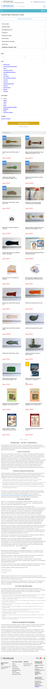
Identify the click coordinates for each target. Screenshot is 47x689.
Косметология (6, 87)
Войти (44, 10)
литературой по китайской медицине (11, 495)
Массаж (5, 89)
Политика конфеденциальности (40, 670)
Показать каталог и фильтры (24, 18)
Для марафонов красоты (7, 29)
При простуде (24, 44)
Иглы (4, 103)
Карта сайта (15, 667)
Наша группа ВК (15, 672)
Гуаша (4, 102)
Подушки (5, 91)
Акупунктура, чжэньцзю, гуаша (9, 47)
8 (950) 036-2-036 (8, 1)
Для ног (5, 74)
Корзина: (44, 6)
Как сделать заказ (27, 663)
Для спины (6, 76)
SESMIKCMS (37, 686)
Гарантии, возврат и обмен (39, 666)
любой (5, 98)
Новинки (14, 665)
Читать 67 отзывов (5, 118)
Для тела (5, 80)
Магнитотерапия (5, 38)
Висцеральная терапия (24, 35)
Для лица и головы (8, 70)
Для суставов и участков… (9, 78)
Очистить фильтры (23, 126)
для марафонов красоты (9, 72)
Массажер (5, 109)
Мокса (5, 110)
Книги (4, 105)
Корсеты (5, 85)
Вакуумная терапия (24, 26)
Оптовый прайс (15, 668)
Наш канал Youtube (16, 674)
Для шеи (5, 81)
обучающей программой (27, 495)
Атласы (5, 100)
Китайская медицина (8, 83)
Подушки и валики (8, 112)
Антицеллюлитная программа (24, 41)
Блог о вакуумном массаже (16, 671)
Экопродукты (5, 32)
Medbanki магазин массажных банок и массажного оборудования (7, 6)
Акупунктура (6, 64)
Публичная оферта (39, 667)
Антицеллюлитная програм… (10, 66)
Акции (13, 663)
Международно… (42, 1)
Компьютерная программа (10, 107)
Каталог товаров (24, 24)
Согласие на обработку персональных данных (38, 673)
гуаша (4, 68)
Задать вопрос (26, 665)
